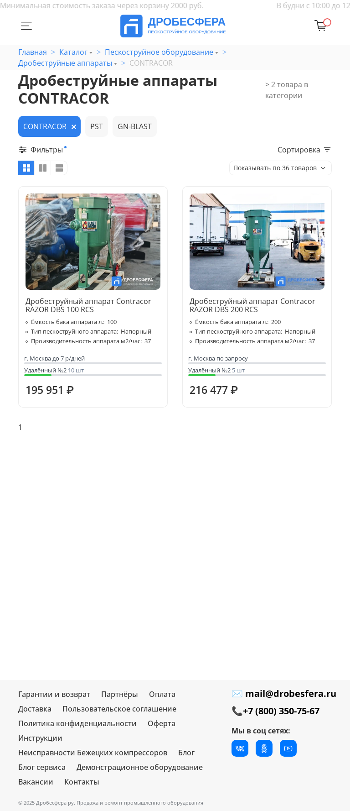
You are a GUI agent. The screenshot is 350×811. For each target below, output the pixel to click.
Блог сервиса (42, 767)
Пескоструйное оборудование (159, 52)
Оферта (161, 723)
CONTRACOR (45, 126)
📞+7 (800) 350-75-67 (275, 711)
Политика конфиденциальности (77, 723)
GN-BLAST (135, 126)
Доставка (34, 709)
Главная (32, 52)
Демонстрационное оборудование (140, 767)
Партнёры (119, 694)
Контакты (81, 782)
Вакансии (35, 782)
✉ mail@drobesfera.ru (284, 693)
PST (96, 126)
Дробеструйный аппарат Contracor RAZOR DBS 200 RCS (252, 305)
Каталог (73, 52)
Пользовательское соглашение (119, 709)
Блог (186, 753)
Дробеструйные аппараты (65, 63)
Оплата (162, 694)
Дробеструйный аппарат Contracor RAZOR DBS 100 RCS (88, 305)
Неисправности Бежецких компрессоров (92, 753)
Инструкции (40, 738)
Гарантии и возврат (54, 694)
